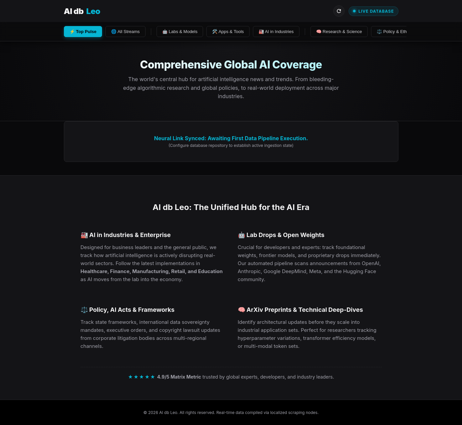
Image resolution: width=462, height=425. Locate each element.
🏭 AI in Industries (276, 31)
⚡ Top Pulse (83, 31)
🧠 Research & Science (339, 31)
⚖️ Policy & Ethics (394, 31)
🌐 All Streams (125, 31)
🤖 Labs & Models (180, 31)
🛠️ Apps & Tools (228, 31)
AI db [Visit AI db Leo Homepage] (82, 11)
